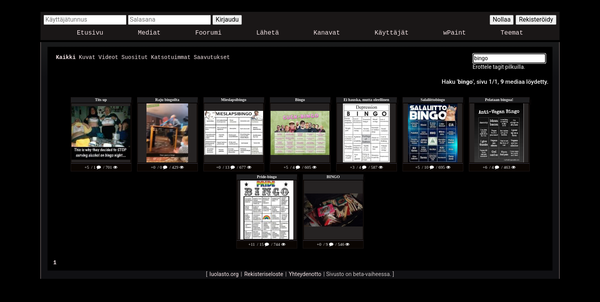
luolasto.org (224, 274)
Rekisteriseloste (263, 274)
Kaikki (65, 57)
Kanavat (327, 33)
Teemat (512, 33)
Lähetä (267, 33)
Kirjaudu (227, 19)
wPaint (454, 33)
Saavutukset (212, 57)
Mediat (149, 33)
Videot (108, 57)
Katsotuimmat (170, 57)
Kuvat (87, 57)
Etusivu (90, 33)
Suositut (134, 57)
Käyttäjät (391, 33)
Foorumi (208, 33)
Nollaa (502, 19)
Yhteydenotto (305, 274)
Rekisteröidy (536, 19)
